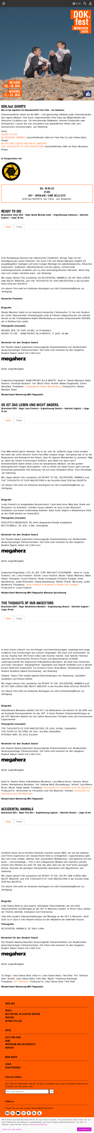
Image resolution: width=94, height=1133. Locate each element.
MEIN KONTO (11, 1057)
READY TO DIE (9, 134)
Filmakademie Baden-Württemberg (43, 386)
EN (79, 3)
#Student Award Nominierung (14, 394)
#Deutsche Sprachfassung (55, 593)
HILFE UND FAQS (13, 1037)
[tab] (8, 227)
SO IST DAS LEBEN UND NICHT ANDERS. (24, 143)
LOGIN (8, 1064)
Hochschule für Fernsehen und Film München (67, 787)
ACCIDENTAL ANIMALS (13, 137)
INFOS (8, 1030)
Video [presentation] (8, 226)
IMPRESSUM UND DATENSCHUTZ (20, 1044)
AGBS (7, 1041)
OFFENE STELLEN (13, 1021)
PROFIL (8, 1010)
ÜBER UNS (10, 1003)
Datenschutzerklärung (38, 1124)
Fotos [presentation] (19, 226)
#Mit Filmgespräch (35, 394)
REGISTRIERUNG (12, 1067)
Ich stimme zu (84, 1129)
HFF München (21, 981)
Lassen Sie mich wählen (12, 1129)
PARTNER (9, 1017)
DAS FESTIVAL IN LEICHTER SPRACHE (22, 1014)
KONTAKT (9, 1048)
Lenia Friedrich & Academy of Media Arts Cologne (52, 584)
